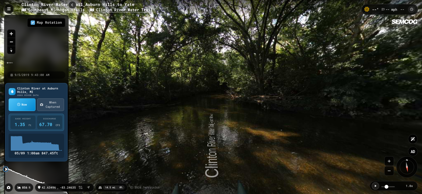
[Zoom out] (11, 42)
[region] (36, 43)
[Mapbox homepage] (10, 65)
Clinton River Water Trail (121, 9)
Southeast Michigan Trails (54, 9)
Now (22, 104)
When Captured (50, 104)
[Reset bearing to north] (11, 50)
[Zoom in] (11, 34)
